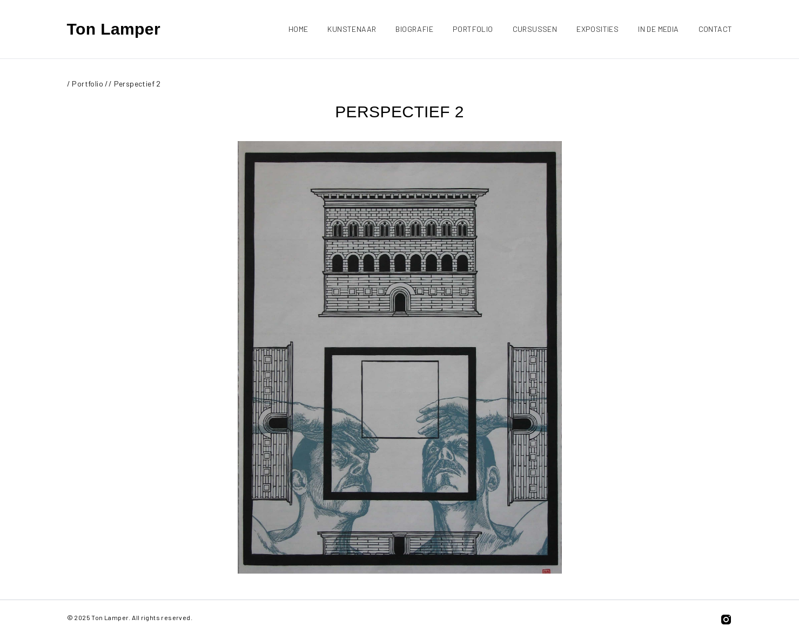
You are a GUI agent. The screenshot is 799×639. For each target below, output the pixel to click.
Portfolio (473, 29)
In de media (658, 29)
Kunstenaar (351, 29)
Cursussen (535, 29)
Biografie (414, 29)
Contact (716, 29)
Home (298, 29)
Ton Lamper (113, 29)
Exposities (597, 29)
